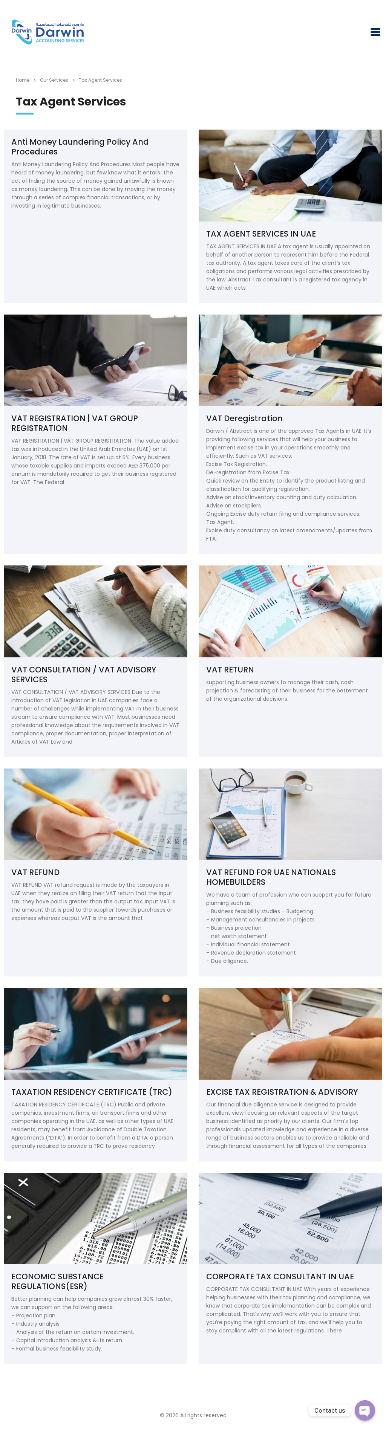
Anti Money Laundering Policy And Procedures (80, 146)
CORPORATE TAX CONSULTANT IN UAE (280, 1276)
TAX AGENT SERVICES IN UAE (261, 233)
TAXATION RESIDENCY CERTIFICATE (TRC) (91, 1091)
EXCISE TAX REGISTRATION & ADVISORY (282, 1091)
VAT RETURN (230, 669)
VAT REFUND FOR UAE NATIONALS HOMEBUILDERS (271, 877)
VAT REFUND (35, 872)
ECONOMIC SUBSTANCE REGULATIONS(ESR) (57, 1281)
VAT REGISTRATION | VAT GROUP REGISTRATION (74, 423)
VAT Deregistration (244, 418)
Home (22, 80)
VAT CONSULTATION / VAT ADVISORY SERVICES (83, 674)
